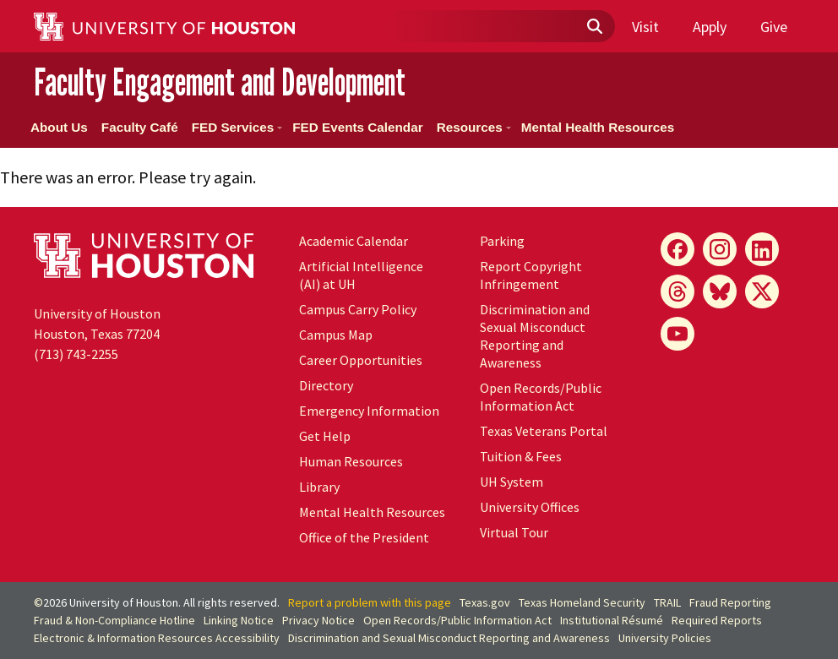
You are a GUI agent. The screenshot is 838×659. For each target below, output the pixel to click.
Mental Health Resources (598, 127)
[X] (762, 291)
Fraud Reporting (730, 602)
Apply (709, 26)
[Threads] (677, 291)
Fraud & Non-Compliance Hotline (114, 620)
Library (319, 486)
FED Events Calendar (357, 127)
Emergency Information (369, 410)
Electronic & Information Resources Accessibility (157, 637)
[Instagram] (720, 249)
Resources (474, 127)
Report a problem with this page (369, 602)
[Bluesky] (720, 291)
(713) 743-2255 (76, 354)
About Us (59, 127)
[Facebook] (677, 249)
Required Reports (717, 620)
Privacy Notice (318, 620)
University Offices (530, 506)
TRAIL (667, 602)
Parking (502, 240)
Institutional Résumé (611, 620)
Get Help (325, 436)
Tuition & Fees (521, 456)
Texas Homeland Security (582, 602)
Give (773, 26)
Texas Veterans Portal (543, 430)
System (511, 481)
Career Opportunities (360, 359)
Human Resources (351, 461)
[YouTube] (677, 334)
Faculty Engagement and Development (219, 81)
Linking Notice (239, 620)
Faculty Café (139, 127)
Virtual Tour (514, 532)
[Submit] (594, 27)
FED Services (237, 127)
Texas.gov (485, 602)
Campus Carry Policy (357, 309)
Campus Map (336, 334)
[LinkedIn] (762, 249)
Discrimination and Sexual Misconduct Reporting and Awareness (535, 336)
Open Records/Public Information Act (540, 396)
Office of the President (364, 537)
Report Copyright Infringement (531, 275)
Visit (645, 26)
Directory (326, 385)
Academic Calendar (353, 240)
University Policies (664, 637)
